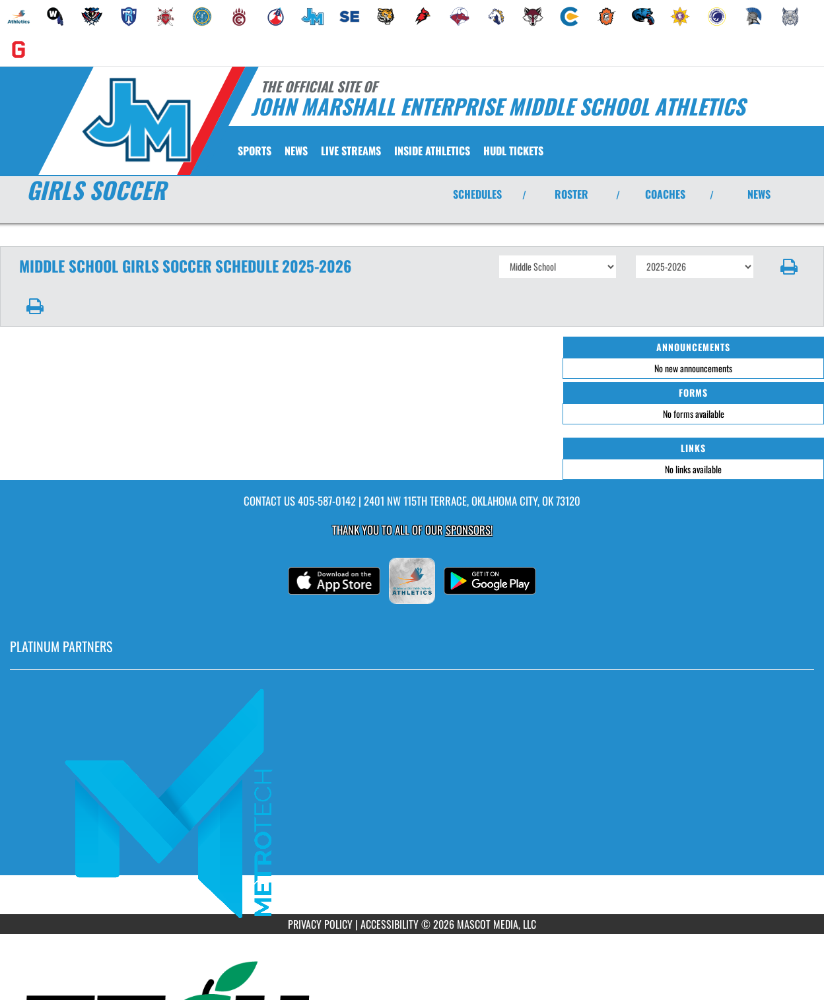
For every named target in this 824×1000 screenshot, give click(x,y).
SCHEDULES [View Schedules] (477, 194)
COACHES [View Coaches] (665, 194)
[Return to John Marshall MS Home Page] (136, 119)
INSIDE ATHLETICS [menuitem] (432, 150)
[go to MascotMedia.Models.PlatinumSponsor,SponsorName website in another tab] (412, 802)
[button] (789, 266)
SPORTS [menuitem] (254, 150)
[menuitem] (18, 16)
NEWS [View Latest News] (759, 194)
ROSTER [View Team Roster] (571, 194)
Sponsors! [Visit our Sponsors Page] (469, 529)
